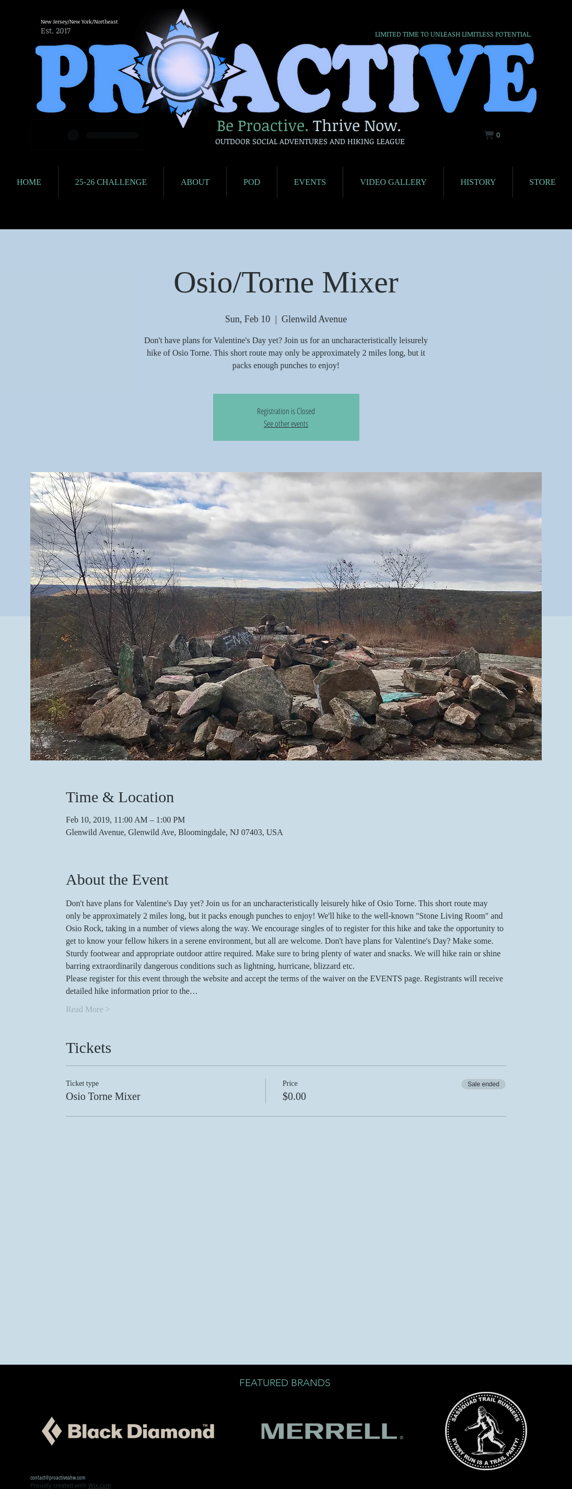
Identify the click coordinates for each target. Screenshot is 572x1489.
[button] (497, 135)
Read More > (88, 1009)
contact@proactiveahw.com (57, 1477)
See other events (286, 423)
